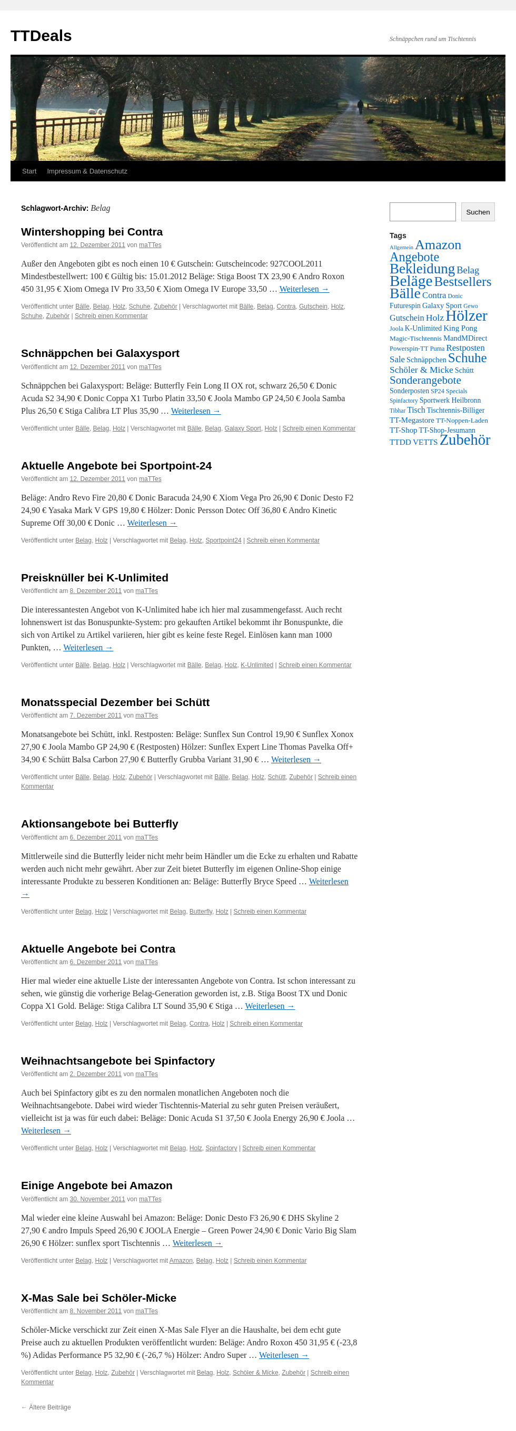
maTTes (150, 245)
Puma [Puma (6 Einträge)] (437, 348)
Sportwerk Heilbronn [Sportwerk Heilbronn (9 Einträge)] (450, 400)
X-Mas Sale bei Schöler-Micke (98, 1298)
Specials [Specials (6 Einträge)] (457, 391)
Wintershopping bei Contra (92, 232)
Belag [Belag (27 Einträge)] (468, 270)
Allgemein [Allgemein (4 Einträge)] (401, 247)
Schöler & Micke (256, 1372)
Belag (101, 306)
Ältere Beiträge (46, 1407)
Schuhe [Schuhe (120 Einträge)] (467, 358)
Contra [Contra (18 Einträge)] (434, 295)
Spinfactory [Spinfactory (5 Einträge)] (404, 400)
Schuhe (140, 306)
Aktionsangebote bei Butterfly (99, 823)
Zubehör (165, 306)
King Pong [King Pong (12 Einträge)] (460, 328)
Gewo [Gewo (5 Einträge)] (470, 306)
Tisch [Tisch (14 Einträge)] (416, 409)
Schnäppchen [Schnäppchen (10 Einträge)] (426, 359)
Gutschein (313, 306)
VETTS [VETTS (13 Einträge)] (425, 441)
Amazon (181, 1260)
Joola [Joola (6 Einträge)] (396, 328)
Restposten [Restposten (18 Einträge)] (465, 348)
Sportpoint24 (224, 540)
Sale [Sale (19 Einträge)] (397, 359)
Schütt (277, 777)
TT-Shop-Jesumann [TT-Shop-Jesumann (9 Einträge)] (447, 430)
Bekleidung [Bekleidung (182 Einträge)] (422, 269)
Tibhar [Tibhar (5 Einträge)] (397, 410)
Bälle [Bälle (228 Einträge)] (405, 293)
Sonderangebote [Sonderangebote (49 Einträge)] (425, 380)
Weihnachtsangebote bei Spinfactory (118, 1061)
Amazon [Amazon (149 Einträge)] (438, 244)
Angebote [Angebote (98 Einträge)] (414, 257)
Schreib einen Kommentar (111, 316)
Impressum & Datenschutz (87, 171)
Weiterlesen (305, 288)
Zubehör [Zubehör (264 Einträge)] (465, 440)
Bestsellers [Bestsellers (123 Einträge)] (462, 281)
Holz (119, 306)
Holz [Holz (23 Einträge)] (435, 317)
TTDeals (41, 35)
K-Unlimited (257, 665)
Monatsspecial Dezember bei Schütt (115, 702)
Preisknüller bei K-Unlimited (94, 577)
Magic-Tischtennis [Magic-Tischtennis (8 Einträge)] (416, 338)
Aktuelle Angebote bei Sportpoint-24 (116, 465)
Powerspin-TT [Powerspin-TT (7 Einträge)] (409, 348)
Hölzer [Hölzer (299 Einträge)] (466, 315)
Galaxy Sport (243, 428)
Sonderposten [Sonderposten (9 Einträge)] (409, 391)
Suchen (478, 212)
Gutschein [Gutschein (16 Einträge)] (407, 318)
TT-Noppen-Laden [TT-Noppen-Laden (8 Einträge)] (462, 420)
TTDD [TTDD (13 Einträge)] (400, 441)
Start (29, 171)
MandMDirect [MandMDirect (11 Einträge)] (465, 338)
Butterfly (201, 911)
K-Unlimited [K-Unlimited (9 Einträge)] (423, 328)
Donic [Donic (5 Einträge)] (455, 296)
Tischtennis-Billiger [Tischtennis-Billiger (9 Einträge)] (455, 410)
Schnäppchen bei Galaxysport (100, 353)
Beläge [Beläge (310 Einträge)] (411, 280)
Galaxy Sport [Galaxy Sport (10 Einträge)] (442, 305)
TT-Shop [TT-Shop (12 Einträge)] (404, 430)
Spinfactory (221, 1148)
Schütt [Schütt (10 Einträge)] (464, 370)
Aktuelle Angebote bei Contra (98, 949)
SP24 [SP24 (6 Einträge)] (437, 391)
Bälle (82, 306)
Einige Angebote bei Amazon (97, 1185)
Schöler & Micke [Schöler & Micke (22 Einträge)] (421, 369)
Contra (285, 306)
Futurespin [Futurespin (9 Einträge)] (405, 306)
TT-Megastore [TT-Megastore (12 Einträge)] (412, 420)
